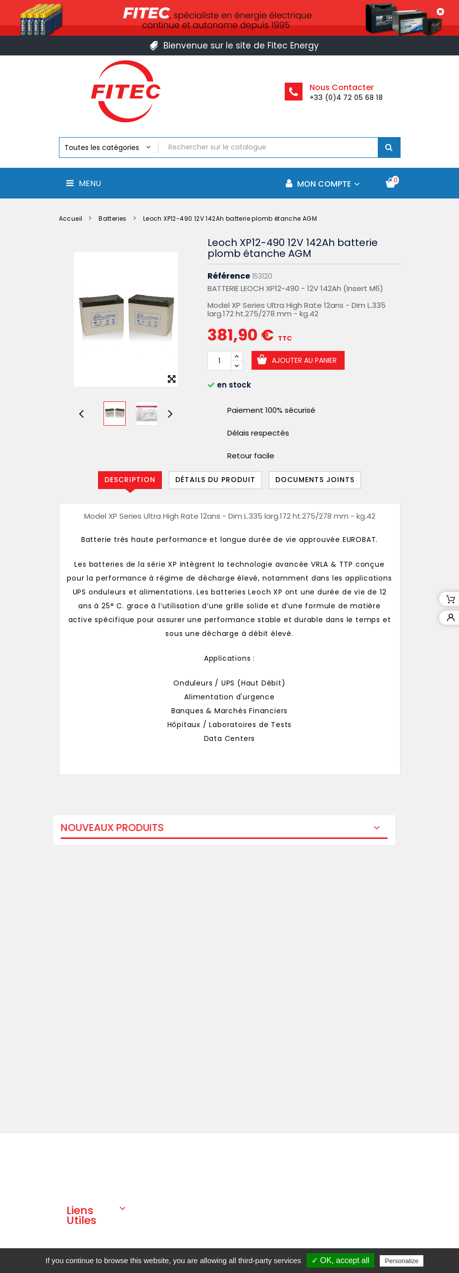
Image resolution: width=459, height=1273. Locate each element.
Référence (228, 276)
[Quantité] (219, 361)
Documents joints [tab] (315, 480)
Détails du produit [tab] (215, 480)
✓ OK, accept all (340, 1260)
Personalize (401, 1261)
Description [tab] (129, 480)
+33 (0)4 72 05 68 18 (346, 97)
